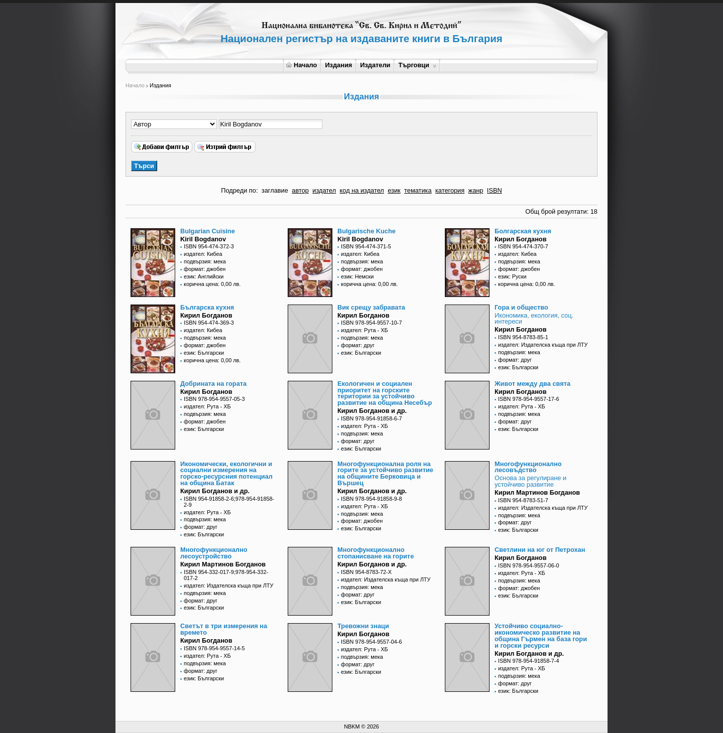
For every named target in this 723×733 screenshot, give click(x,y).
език (394, 190)
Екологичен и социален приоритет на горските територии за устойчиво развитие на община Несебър (384, 393)
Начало (301, 65)
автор (300, 190)
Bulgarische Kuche (366, 231)
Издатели (375, 65)
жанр (476, 190)
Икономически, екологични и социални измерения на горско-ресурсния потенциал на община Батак (226, 473)
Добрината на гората (213, 383)
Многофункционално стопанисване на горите (375, 553)
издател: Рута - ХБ (364, 330)
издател (324, 190)
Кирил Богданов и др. (372, 410)
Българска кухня (207, 307)
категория (449, 190)
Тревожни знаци (363, 626)
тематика (417, 190)
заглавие (275, 190)
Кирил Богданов (521, 239)
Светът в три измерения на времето (223, 629)
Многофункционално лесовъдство (528, 467)
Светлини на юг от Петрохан (540, 549)
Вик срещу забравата (371, 307)
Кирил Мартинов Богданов (537, 492)
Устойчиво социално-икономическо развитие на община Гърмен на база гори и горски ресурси (541, 635)
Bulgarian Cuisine (207, 231)
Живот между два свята (532, 383)
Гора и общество (521, 307)
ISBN (494, 190)
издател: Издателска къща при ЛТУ (542, 345)
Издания (338, 65)
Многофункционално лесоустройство (214, 553)
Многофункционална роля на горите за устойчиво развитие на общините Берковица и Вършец (385, 473)
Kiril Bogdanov (203, 239)
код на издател (362, 190)
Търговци (417, 65)
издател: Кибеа (203, 254)
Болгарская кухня (523, 231)
